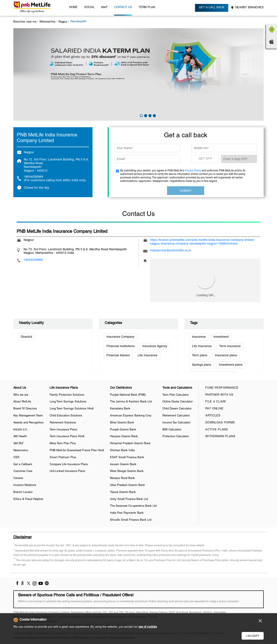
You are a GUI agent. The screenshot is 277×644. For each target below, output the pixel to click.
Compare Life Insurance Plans (69, 464)
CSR (16, 457)
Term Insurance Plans (63, 429)
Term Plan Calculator (175, 395)
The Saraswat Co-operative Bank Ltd (133, 506)
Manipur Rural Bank (122, 478)
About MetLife (22, 401)
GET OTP (205, 158)
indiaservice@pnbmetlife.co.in (170, 250)
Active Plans (216, 429)
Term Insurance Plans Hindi (67, 436)
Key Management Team (28, 415)
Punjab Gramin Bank (123, 429)
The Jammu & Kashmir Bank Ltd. (131, 401)
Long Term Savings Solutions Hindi (72, 408)
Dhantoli (26, 337)
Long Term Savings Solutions (68, 401)
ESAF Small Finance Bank (127, 457)
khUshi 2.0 (20, 429)
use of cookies (147, 627)
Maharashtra (47, 22)
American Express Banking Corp (130, 415)
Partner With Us (219, 395)
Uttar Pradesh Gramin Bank (127, 485)
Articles (213, 415)
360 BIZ (18, 443)
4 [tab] (154, 115)
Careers (18, 478)
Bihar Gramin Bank (122, 422)
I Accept (252, 635)
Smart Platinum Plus (63, 457)
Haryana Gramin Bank (124, 436)
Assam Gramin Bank (123, 464)
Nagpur (62, 22)
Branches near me (25, 22)
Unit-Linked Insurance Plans (67, 471)
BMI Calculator (171, 429)
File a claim (215, 401)
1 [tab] (141, 115)
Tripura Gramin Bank (123, 492)
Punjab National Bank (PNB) (128, 395)
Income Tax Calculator (176, 422)
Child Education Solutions (66, 415)
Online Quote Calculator (177, 401)
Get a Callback (22, 464)
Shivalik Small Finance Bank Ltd (130, 520)
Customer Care (22, 471)
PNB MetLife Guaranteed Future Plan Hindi (77, 450)
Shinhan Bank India (122, 450)
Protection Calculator (175, 436)
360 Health (20, 436)
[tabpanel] (138, 74)
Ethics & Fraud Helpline (28, 499)
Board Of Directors (25, 408)
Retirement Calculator (176, 415)
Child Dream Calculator (177, 408)
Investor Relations (24, 485)
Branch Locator (23, 492)
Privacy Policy (193, 170)
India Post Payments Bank (127, 513)
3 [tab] (149, 115)
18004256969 (33, 177)
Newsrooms (20, 450)
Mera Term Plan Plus (63, 443)
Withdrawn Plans (220, 436)
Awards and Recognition (28, 422)
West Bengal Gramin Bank (127, 471)
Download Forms (220, 422)
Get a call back (211, 7)
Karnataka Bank (120, 408)
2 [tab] (145, 115)
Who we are (20, 395)
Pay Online (214, 408)
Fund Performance (221, 388)
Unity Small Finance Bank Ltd (129, 499)
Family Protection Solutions (67, 395)
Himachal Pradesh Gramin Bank (130, 443)
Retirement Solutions (63, 422)
